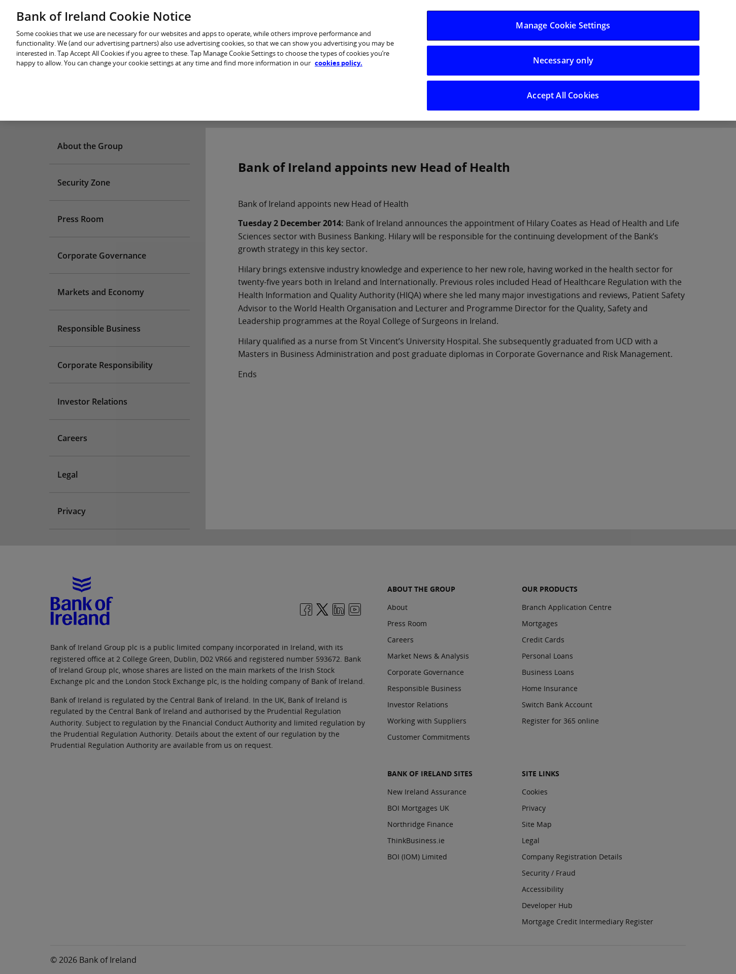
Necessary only (563, 53)
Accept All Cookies (563, 89)
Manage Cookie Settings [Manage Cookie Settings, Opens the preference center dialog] (563, 18)
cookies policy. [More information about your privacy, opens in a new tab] (338, 56)
